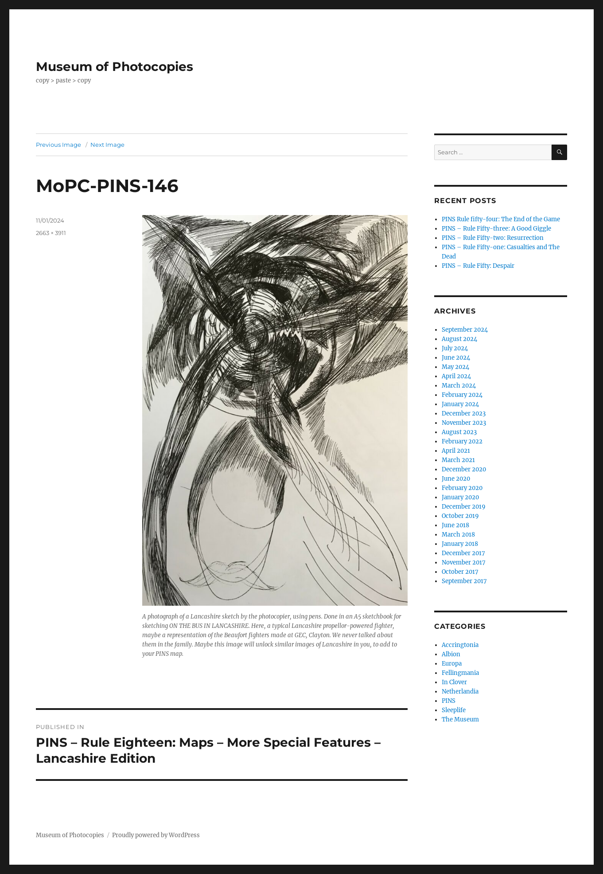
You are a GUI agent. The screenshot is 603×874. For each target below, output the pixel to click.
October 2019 (460, 516)
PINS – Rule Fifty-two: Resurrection (493, 238)
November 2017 (464, 562)
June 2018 (455, 525)
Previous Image (58, 144)
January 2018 (460, 544)
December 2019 (464, 506)
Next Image (107, 144)
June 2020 (456, 478)
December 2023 (464, 413)
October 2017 (460, 572)
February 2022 (462, 441)
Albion (451, 654)
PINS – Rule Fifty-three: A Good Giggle (496, 228)
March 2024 (459, 385)
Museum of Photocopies (114, 66)
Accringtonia (460, 645)
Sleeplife (454, 710)
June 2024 (456, 357)
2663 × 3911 (51, 232)
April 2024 (456, 376)
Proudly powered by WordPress (156, 835)
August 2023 (459, 432)
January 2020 (460, 497)
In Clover (454, 682)
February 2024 (462, 395)
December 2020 (464, 469)
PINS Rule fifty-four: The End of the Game (501, 219)
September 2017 (464, 581)
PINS (448, 701)
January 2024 (460, 404)
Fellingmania (460, 673)
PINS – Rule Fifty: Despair (478, 266)
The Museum (460, 719)
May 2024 (455, 367)
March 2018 (458, 534)
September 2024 (465, 329)
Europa (452, 663)
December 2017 (463, 553)
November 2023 (464, 423)
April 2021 (456, 451)
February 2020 (462, 488)
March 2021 (458, 460)
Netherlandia (460, 691)
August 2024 (459, 339)
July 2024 (455, 348)
